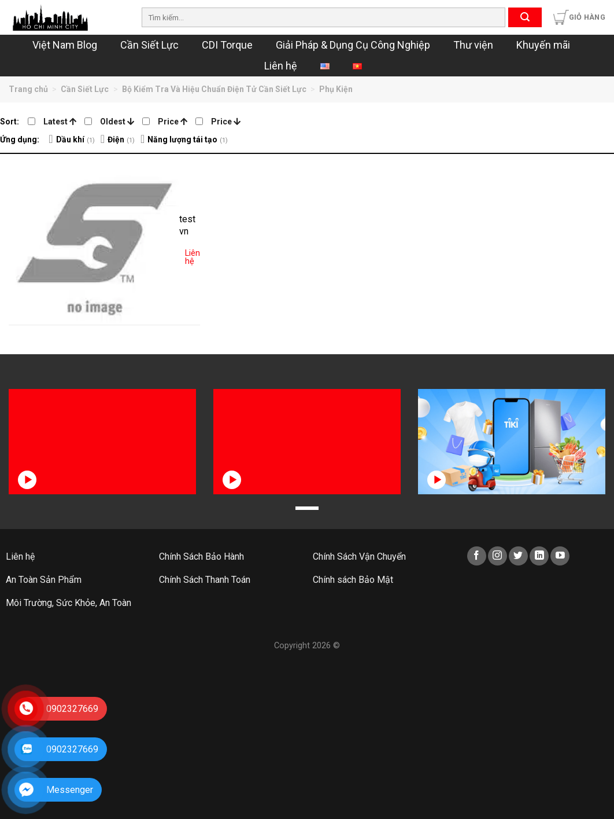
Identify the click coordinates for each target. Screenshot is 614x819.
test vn (187, 225)
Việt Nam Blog (64, 45)
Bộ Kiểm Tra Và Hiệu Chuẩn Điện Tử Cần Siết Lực (214, 89)
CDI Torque (227, 45)
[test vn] (94, 239)
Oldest (117, 121)
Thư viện (473, 45)
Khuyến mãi (543, 45)
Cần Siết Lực (149, 45)
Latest (59, 121)
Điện (116, 139)
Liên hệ (280, 66)
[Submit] (525, 17)
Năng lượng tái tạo (182, 139)
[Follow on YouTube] (559, 555)
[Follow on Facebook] (476, 555)
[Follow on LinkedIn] (539, 555)
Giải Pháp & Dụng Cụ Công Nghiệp (353, 45)
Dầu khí (70, 139)
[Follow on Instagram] (497, 555)
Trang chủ (28, 89)
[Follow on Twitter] (518, 555)
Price (172, 121)
